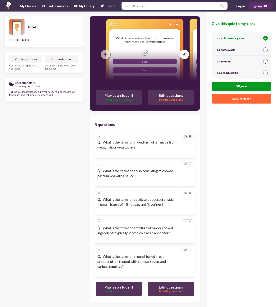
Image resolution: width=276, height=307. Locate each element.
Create (108, 6)
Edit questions (26, 59)
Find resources (55, 6)
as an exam (242, 61)
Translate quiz (62, 59)
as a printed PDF (242, 73)
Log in (240, 6)
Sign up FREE (260, 6)
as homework (242, 49)
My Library (84, 6)
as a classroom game (242, 38)
